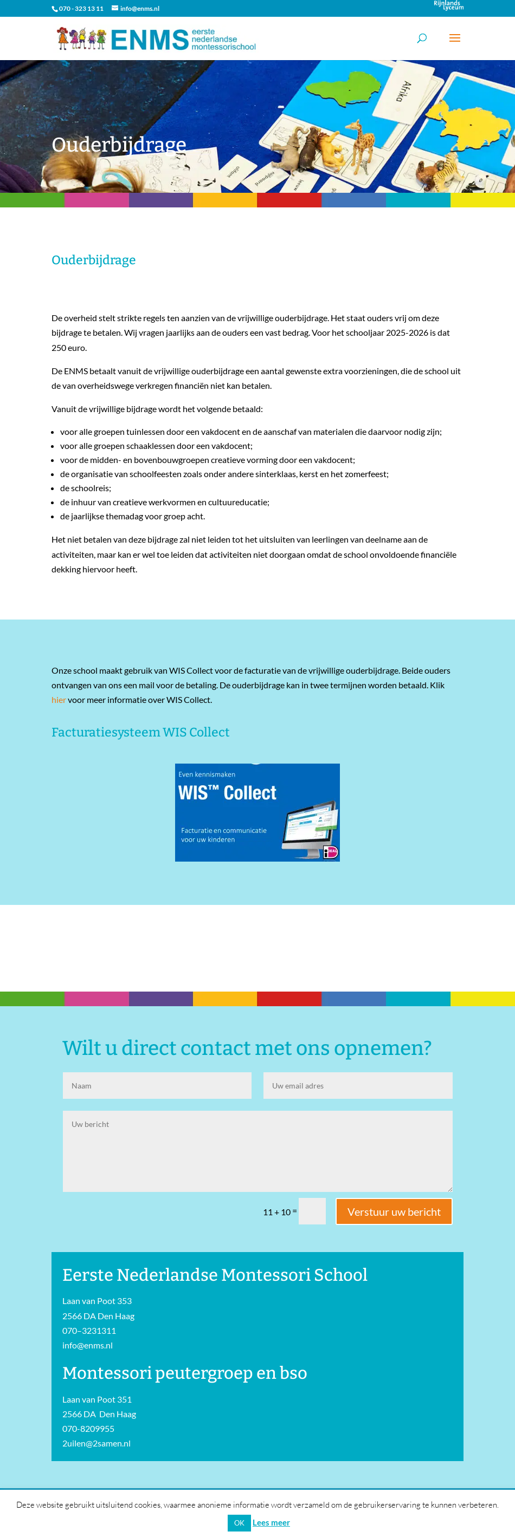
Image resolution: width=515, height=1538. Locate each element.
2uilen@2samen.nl (96, 1443)
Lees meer (271, 1522)
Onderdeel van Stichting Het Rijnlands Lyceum (449, 5)
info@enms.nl (87, 1345)
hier (59, 699)
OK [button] (239, 1523)
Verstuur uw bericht (394, 1211)
